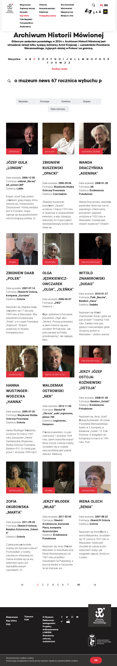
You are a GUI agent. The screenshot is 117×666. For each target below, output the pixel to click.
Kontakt (23, 12)
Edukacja (43, 12)
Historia (43, 4)
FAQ (8, 624)
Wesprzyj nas (67, 12)
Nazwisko (23, 101)
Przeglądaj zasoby (47, 15)
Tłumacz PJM (28, 618)
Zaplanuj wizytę (27, 8)
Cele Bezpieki (26, 19)
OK (95, 660)
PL (101, 5)
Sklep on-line (67, 15)
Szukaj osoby (60, 69)
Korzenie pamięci (47, 8)
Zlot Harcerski (67, 4)
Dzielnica (66, 101)
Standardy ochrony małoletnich (49, 638)
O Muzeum (48, 617)
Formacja (44, 101)
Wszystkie (14, 59)
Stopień (87, 101)
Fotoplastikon (26, 23)
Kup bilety (24, 15)
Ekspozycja (25, 4)
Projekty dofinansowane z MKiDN (50, 629)
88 (78, 584)
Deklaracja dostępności (49, 622)
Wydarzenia (25, 26)
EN (106, 5)
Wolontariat (66, 8)
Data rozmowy (58, 109)
